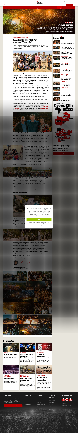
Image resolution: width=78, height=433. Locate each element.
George (33, 8)
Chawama (27, 8)
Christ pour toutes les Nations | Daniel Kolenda (4, 5)
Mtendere (16, 8)
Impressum (64, 403)
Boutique (41, 5)
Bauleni (70, 8)
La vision (51, 404)
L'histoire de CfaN (52, 402)
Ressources (33, 5)
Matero (22, 8)
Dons (69, 4)
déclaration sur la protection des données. (39, 215)
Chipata (44, 8)
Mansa (48, 8)
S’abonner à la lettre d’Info (13, 405)
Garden (64, 8)
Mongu (59, 8)
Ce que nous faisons (12, 5)
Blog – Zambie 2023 (8, 8)
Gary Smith (45, 106)
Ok (39, 219)
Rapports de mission (53, 406)
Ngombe (38, 8)
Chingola (54, 8)
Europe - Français (68, 1)
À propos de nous (23, 5)
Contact (48, 5)
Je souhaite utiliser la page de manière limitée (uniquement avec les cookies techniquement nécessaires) (39, 224)
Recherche (52, 5)
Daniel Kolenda (44, 108)
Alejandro (16, 108)
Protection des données (66, 405)
